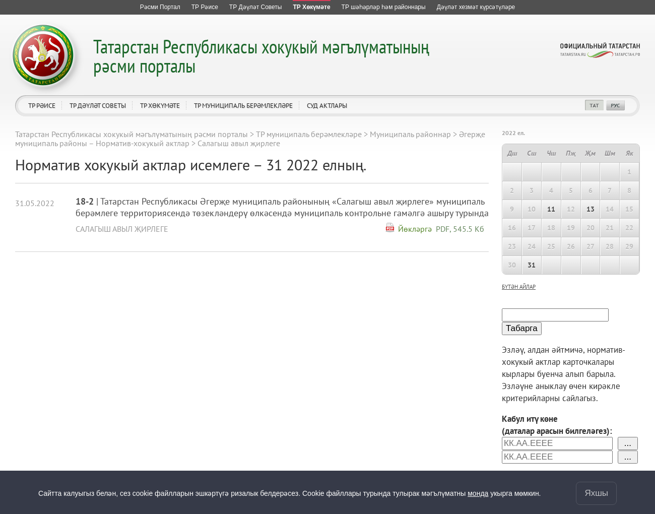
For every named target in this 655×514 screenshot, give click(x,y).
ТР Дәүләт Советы (98, 105)
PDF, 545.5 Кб (460, 229)
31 (532, 265)
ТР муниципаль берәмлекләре (243, 105)
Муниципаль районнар (410, 134)
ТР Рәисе (41, 105)
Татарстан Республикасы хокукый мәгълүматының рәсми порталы (261, 56)
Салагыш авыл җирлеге (122, 229)
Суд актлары (327, 105)
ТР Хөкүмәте (160, 105)
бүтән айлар (519, 286)
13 (590, 209)
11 (551, 209)
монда (478, 493)
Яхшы (596, 493)
